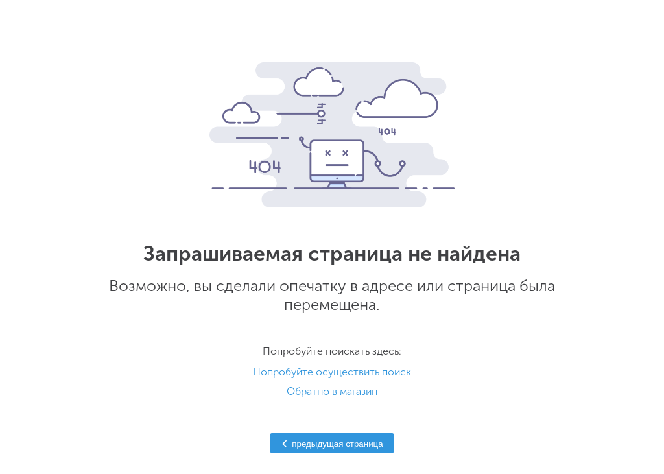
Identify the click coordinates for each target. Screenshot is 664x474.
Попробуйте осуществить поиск (332, 372)
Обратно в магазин (332, 391)
